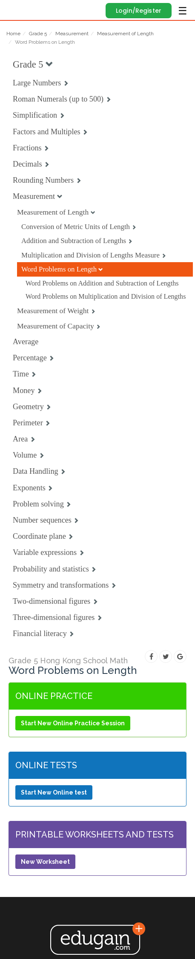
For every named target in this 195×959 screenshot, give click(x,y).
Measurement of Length (125, 34)
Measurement (72, 34)
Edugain (14, 9)
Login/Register (138, 10)
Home (13, 34)
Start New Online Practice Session (73, 723)
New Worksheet (45, 861)
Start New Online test (54, 792)
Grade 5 (38, 34)
